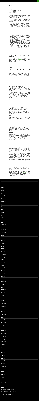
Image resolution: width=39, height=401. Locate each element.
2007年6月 (2, 328)
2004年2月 (2, 380)
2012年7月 (2, 262)
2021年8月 (2, 227)
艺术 (2, 217)
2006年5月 (2, 349)
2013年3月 (2, 251)
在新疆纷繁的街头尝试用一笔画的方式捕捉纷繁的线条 (8, 391)
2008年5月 (2, 311)
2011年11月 (3, 267)
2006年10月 (3, 341)
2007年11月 (3, 320)
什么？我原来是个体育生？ (5, 392)
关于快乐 (2, 193)
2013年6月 (2, 249)
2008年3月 (2, 314)
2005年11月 (3, 358)
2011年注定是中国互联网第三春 (19, 69)
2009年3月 (2, 298)
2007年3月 (2, 333)
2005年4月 (2, 369)
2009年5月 (2, 295)
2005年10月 (3, 360)
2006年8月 (2, 344)
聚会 (2, 215)
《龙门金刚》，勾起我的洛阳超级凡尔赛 (7, 394)
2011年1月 (2, 273)
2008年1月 (2, 317)
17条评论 (19, 70)
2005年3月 (2, 371)
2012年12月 (3, 254)
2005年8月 (2, 363)
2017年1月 (2, 237)
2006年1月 (2, 355)
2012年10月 (3, 257)
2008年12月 (3, 303)
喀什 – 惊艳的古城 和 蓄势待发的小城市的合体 (7, 389)
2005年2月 (2, 372)
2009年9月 (2, 290)
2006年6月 (2, 347)
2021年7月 (2, 229)
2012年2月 (2, 265)
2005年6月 (2, 366)
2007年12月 (3, 319)
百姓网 (2, 209)
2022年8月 (2, 224)
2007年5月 (2, 330)
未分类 (2, 206)
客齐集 (2, 198)
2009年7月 (2, 292)
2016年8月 (2, 238)
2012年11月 (3, 256)
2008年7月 (2, 308)
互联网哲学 (10, 67)
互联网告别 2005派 (21, 160)
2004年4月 (2, 377)
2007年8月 (2, 325)
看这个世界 (10, 9)
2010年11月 (3, 276)
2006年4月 (2, 350)
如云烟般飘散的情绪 (4, 196)
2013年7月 (2, 248)
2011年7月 (2, 268)
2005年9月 (2, 361)
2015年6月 (2, 243)
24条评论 (19, 12)
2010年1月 (2, 287)
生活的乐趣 (2, 207)
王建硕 (2, 1)
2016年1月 (2, 240)
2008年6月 (2, 309)
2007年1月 (2, 336)
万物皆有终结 (3, 187)
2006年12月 (3, 338)
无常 (2, 204)
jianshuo (15, 12)
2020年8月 (2, 235)
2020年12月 (3, 232)
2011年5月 (2, 270)
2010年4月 (2, 284)
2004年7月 (2, 374)
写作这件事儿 (3, 195)
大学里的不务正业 (15, 11)
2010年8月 (2, 279)
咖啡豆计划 (20, 59)
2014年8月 (2, 246)
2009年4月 (2, 297)
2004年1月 (2, 382)
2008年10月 (3, 306)
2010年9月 (2, 278)
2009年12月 (3, 289)
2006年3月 (2, 352)
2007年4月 (2, 331)
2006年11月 (3, 339)
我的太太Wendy (3, 201)
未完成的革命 (24, 172)
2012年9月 (2, 259)
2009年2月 (2, 300)
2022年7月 (2, 226)
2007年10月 (3, 322)
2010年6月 (2, 281)
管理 (2, 214)
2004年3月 (2, 379)
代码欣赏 (2, 190)
